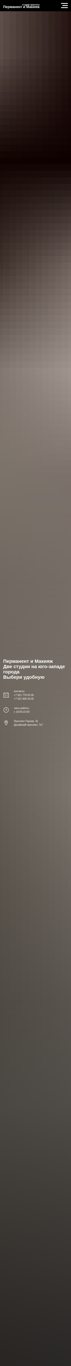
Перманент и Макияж (21, 7)
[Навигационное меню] (64, 5)
